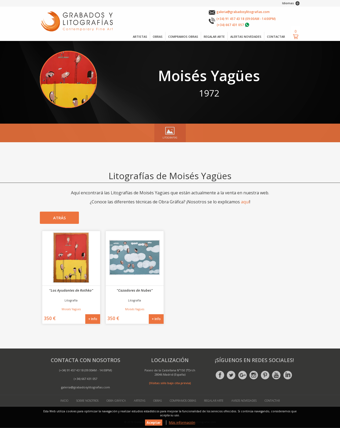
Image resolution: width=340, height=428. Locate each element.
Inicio (62, 401)
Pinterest (265, 375)
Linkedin (287, 375)
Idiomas (288, 3)
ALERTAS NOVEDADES (244, 36)
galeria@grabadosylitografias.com (243, 12)
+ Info (92, 319)
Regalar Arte (214, 401)
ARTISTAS (134, 36)
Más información (182, 422)
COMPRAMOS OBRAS (179, 36)
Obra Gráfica (115, 401)
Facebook (220, 375)
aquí (245, 202)
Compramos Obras (183, 401)
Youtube (276, 375)
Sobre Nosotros (86, 401)
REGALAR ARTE (211, 36)
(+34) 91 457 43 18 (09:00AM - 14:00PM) (246, 18)
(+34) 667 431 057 (230, 25)
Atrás (59, 218)
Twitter (231, 375)
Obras (157, 401)
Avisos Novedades (245, 401)
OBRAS (152, 36)
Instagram (253, 375)
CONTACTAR (275, 36)
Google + (242, 375)
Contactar (274, 401)
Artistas (139, 401)
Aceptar (154, 422)
